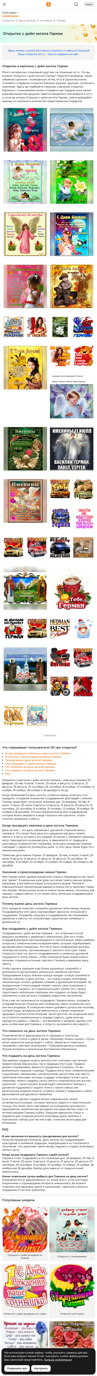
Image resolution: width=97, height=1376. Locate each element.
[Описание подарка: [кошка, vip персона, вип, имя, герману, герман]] (83, 489)
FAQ (7, 774)
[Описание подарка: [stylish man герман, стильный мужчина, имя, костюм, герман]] (60, 518)
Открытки (8, 20)
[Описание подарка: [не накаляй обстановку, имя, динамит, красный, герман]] (14, 628)
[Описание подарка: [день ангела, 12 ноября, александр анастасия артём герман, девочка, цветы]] (25, 367)
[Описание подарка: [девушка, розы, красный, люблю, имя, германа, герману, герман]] (83, 686)
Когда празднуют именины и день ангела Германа (37, 753)
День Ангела (27, 20)
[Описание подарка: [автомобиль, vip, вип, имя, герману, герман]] (60, 489)
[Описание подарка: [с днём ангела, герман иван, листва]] (71, 286)
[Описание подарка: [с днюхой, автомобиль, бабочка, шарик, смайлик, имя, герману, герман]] (83, 327)
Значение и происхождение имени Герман (33, 757)
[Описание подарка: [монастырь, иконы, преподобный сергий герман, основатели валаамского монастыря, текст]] (25, 669)
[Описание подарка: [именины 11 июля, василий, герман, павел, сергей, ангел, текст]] (71, 449)
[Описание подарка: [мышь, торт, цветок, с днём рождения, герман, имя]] (14, 327)
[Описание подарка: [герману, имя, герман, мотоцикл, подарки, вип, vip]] (60, 686)
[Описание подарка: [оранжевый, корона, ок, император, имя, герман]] (14, 715)
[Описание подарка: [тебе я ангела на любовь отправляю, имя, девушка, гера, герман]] (60, 356)
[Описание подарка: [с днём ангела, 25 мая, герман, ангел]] (71, 130)
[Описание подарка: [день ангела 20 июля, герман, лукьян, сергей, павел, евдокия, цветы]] (71, 396)
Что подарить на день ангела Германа (30, 770)
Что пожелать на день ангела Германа (30, 767)
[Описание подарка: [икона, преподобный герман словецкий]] (25, 588)
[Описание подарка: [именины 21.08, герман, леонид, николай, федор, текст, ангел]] (25, 501)
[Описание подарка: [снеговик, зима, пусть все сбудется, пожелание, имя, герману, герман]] (37, 715)
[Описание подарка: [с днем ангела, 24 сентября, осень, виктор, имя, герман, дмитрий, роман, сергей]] (25, 234)
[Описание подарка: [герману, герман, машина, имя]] (83, 657)
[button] (10, 12)
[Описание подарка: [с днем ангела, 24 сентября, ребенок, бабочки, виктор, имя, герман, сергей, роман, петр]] (71, 234)
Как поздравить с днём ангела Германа (30, 763)
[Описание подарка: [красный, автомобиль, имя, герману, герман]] (37, 547)
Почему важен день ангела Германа (28, 760)
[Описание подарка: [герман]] (83, 547)
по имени (46, 20)
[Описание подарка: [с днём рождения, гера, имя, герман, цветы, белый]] (60, 327)
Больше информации (58, 1360)
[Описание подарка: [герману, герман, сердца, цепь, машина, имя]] (37, 628)
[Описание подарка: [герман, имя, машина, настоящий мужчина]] (60, 547)
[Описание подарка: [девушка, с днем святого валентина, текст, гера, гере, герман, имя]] (37, 327)
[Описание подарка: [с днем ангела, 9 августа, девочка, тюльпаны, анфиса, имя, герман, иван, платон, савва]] (25, 130)
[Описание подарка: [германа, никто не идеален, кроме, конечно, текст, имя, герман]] (83, 518)
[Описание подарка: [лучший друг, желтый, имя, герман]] (60, 628)
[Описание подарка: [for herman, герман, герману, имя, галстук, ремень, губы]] (60, 657)
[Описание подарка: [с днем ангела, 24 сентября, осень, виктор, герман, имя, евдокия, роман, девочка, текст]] (25, 286)
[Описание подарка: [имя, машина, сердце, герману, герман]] (14, 547)
